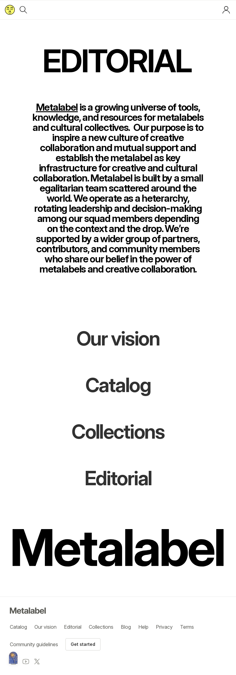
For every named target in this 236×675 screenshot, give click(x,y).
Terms (187, 627)
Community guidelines (34, 644)
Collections (101, 627)
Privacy (164, 627)
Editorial (72, 627)
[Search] (23, 10)
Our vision (45, 627)
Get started (83, 644)
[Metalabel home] (13, 658)
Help (143, 627)
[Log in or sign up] (226, 10)
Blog (126, 627)
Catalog (18, 627)
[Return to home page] (10, 10)
